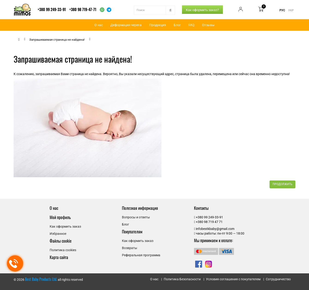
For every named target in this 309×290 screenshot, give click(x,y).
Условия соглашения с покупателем (233, 279)
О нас (98, 25)
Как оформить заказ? (202, 10)
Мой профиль (60, 217)
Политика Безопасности (182, 279)
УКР (291, 10)
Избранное (58, 233)
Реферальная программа (141, 255)
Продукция (157, 25)
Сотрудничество (278, 279)
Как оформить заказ (65, 226)
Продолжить (282, 184)
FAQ (191, 25)
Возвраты (129, 248)
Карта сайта (59, 257)
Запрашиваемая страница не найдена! (57, 39)
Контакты (201, 208)
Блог (177, 25)
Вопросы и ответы (136, 217)
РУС (282, 10)
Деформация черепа (126, 25)
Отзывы (208, 25)
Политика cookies (63, 250)
